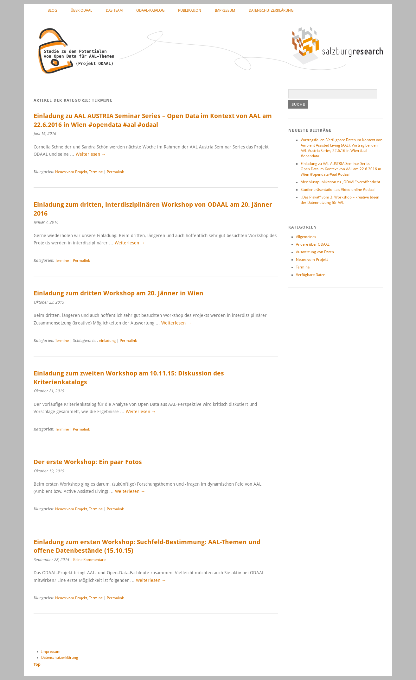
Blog (52, 10)
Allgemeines (306, 237)
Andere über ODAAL (313, 244)
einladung (107, 340)
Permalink (115, 172)
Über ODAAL (81, 10)
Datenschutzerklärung (271, 10)
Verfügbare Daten (310, 275)
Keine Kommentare (89, 559)
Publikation (189, 10)
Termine (96, 172)
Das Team (114, 10)
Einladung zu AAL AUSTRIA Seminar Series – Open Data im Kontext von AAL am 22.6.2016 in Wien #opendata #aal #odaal (341, 169)
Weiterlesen (91, 154)
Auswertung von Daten (315, 252)
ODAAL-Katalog (150, 10)
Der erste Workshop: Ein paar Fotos (88, 462)
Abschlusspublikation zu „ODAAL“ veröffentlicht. (341, 182)
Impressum (225, 10)
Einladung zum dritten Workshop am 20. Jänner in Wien (118, 293)
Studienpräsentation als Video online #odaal (337, 189)
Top (37, 664)
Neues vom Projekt (71, 172)
